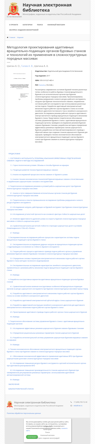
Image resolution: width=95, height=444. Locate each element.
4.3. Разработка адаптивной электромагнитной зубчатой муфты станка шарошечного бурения (45, 300)
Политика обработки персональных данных (24, 413)
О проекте (13, 25)
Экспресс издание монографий (23, 30)
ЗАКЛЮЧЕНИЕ (13, 384)
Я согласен (32, 437)
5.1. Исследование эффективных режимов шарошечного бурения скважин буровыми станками (45, 328)
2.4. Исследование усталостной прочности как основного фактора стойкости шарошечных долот (46, 214)
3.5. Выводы (13, 275)
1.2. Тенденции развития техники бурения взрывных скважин (32, 170)
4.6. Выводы (13, 317)
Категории (27, 25)
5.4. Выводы (13, 345)
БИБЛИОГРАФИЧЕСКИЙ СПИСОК (20, 389)
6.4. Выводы (13, 380)
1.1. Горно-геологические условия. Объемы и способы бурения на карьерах (38, 165)
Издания (20, 37)
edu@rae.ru (78, 405)
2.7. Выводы (13, 233)
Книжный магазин (56, 25)
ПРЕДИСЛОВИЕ (13, 154)
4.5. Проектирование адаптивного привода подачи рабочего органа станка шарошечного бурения (47, 312)
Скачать (42, 85)
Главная (12, 37)
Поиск (40, 25)
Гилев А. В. (27, 66)
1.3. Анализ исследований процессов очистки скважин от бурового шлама (37, 174)
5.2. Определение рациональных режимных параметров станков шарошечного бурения (43, 333)
